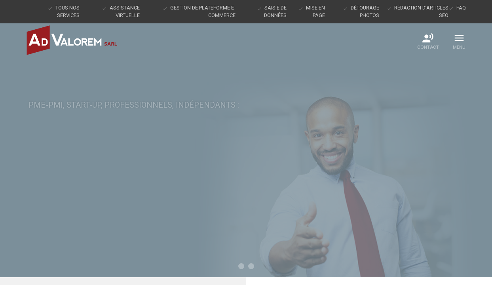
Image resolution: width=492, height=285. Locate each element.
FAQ (461, 8)
